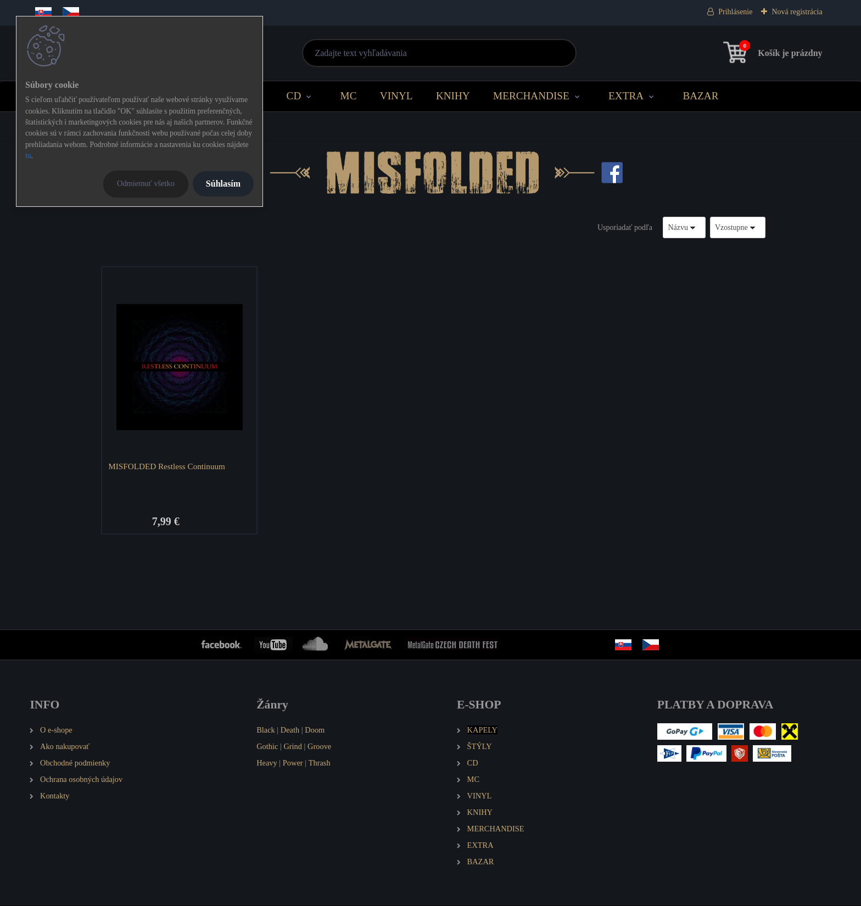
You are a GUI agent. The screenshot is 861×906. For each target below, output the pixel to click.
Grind (292, 747)
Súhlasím (223, 183)
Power (293, 763)
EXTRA (626, 96)
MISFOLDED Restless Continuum (167, 466)
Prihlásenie (735, 12)
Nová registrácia (796, 12)
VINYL (396, 96)
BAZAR (700, 96)
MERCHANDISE (531, 96)
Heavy (266, 763)
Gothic (267, 747)
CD (294, 96)
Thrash (320, 763)
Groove (319, 747)
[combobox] (684, 227)
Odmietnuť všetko (146, 183)
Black (265, 731)
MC (348, 96)
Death (290, 731)
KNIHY (453, 96)
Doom (315, 731)
